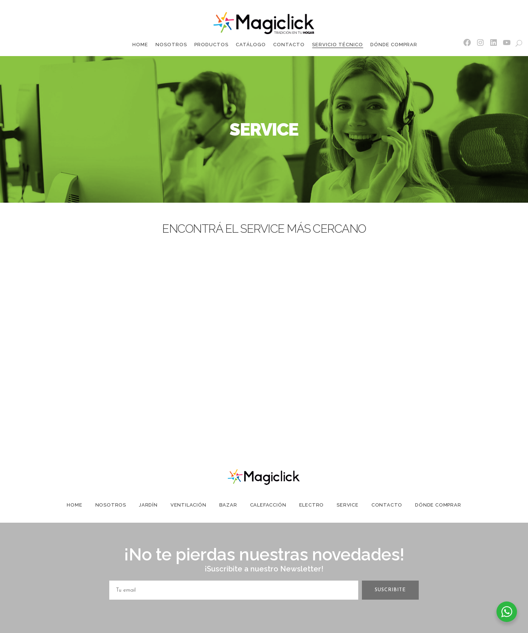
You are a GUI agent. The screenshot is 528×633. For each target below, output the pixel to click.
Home (74, 505)
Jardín (148, 505)
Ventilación (188, 505)
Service (348, 505)
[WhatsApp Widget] (506, 611)
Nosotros (110, 505)
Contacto (386, 505)
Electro (311, 505)
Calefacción (268, 505)
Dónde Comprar (438, 505)
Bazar (228, 505)
